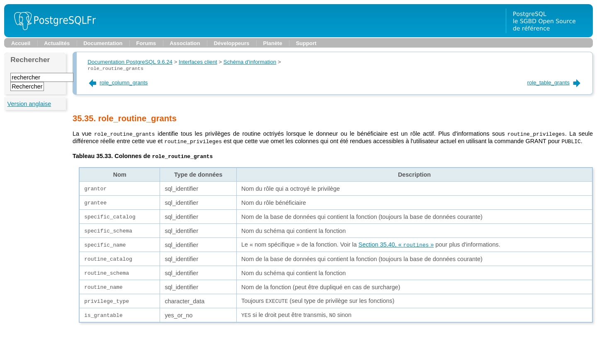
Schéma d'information (250, 62)
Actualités (57, 43)
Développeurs (232, 43)
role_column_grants (117, 82)
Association (185, 43)
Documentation (102, 43)
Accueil (20, 43)
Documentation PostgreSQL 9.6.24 (129, 62)
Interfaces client (198, 62)
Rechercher (30, 59)
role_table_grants (554, 82)
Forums (146, 43)
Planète (272, 43)
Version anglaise (29, 104)
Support (306, 43)
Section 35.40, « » (396, 245)
